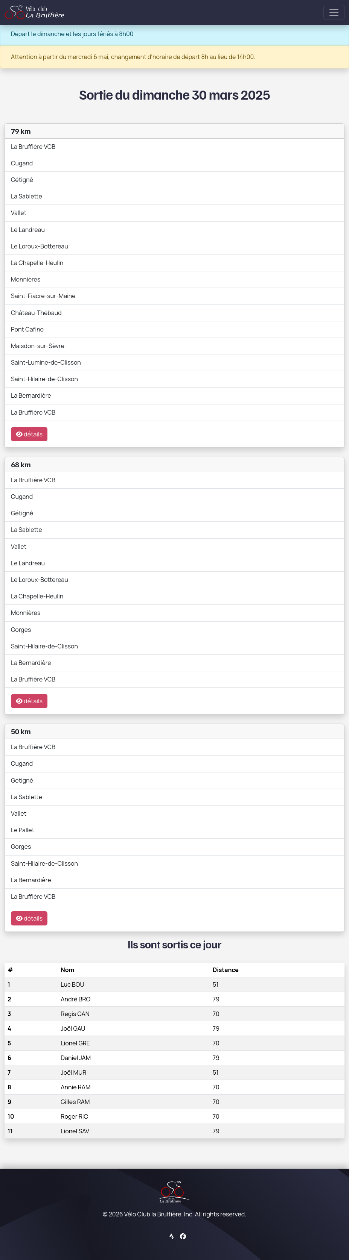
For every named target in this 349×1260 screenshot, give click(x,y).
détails (29, 434)
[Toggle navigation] (333, 12)
